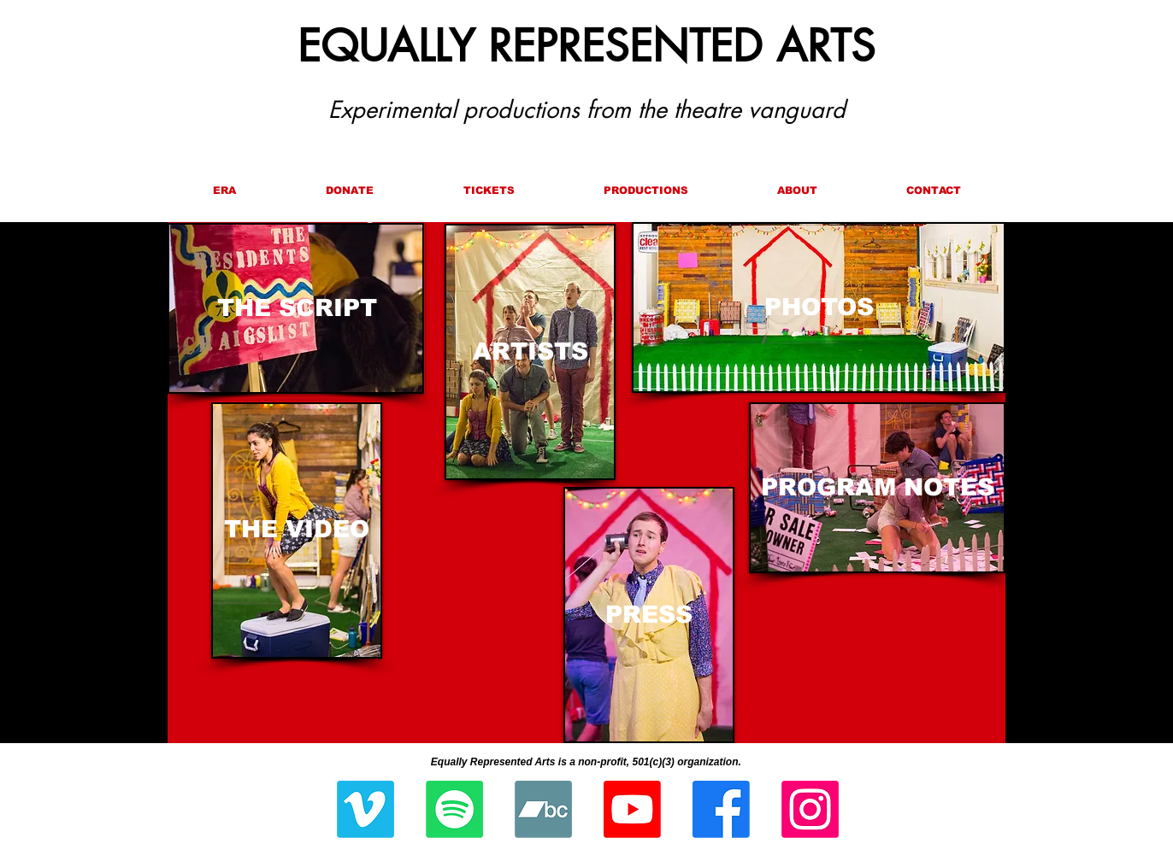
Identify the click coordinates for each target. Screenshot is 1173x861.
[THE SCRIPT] (296, 308)
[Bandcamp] (543, 809)
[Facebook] (721, 809)
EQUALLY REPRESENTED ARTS (586, 46)
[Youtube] (632, 809)
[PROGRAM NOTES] (877, 487)
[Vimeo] (365, 809)
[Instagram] (810, 809)
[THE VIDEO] (296, 530)
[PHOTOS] (818, 307)
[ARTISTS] (530, 352)
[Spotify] (454, 809)
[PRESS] (648, 615)
